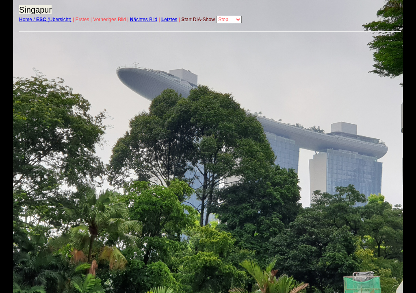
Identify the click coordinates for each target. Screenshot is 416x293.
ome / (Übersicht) (45, 19)
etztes (169, 19)
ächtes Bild (143, 19)
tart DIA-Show (198, 19)
